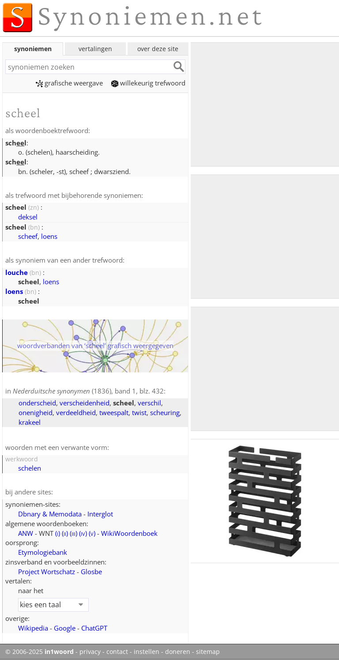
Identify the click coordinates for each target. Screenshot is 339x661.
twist (139, 412)
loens (49, 236)
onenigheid (36, 412)
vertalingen (95, 49)
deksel (28, 216)
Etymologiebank (42, 552)
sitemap (208, 652)
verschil (149, 402)
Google (64, 628)
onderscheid (37, 402)
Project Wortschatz (46, 571)
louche (16, 272)
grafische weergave (69, 82)
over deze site (157, 49)
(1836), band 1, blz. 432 (88, 390)
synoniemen (33, 49)
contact (117, 652)
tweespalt (113, 412)
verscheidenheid (84, 402)
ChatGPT (94, 628)
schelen (29, 468)
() (57, 533)
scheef (28, 236)
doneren (177, 652)
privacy (90, 652)
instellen (146, 652)
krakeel (30, 422)
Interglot (100, 513)
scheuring (165, 412)
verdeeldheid (76, 412)
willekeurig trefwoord (148, 82)
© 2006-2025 (39, 652)
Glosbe (91, 571)
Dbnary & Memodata (50, 513)
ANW (25, 533)
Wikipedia (33, 628)
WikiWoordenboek (129, 533)
